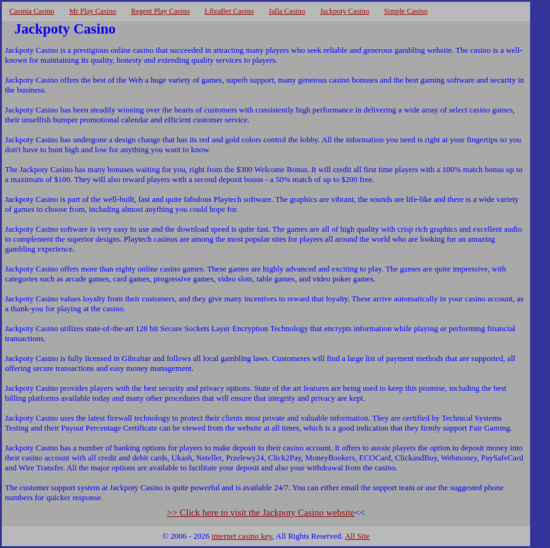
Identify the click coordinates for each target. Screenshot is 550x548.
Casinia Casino (31, 11)
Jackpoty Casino (344, 11)
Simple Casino (406, 11)
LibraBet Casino (229, 11)
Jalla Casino (286, 11)
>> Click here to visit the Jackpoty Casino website (261, 513)
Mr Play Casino (92, 11)
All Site (357, 536)
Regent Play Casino (160, 11)
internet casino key (241, 536)
